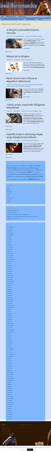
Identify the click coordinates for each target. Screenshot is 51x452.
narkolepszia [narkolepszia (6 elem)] (37, 172)
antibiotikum (30, 84)
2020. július (9, 285)
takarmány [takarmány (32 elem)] (30, 176)
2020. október (10, 279)
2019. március (9, 317)
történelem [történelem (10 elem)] (13, 179)
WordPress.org (6, 433)
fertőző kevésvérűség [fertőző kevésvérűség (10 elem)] (18, 169)
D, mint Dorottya (22, 16)
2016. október (10, 376)
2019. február (9, 319)
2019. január (9, 321)
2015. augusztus (10, 404)
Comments (9, 51)
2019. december (10, 299)
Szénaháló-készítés (30, 19)
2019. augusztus (10, 307)
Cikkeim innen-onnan (11, 16)
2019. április (9, 315)
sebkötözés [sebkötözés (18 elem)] (34, 174)
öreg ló (40, 111)
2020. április (9, 291)
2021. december (10, 253)
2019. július (9, 309)
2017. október (10, 352)
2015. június (9, 408)
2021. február (9, 271)
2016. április (9, 388)
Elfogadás (30, 449)
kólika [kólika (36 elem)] (30, 172)
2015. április (9, 412)
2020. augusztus (10, 283)
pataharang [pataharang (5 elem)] (9, 174)
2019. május (9, 313)
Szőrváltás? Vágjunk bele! (12, 212)
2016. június (9, 384)
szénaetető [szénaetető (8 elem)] (13, 176)
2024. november (10, 226)
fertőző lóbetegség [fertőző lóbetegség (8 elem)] (27, 169)
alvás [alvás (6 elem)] (10, 165)
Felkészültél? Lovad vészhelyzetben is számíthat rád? (17, 214)
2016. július (9, 382)
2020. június (9, 287)
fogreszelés (30, 111)
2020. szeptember (10, 281)
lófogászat (34, 36)
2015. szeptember (10, 402)
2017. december (10, 348)
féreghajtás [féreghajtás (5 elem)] (33, 169)
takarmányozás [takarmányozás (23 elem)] (38, 176)
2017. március (9, 366)
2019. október (10, 303)
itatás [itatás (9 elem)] (41, 169)
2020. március (9, 293)
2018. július (9, 333)
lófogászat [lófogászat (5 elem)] (33, 172)
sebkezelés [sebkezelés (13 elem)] (28, 174)
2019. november (10, 301)
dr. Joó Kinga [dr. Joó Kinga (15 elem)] (35, 165)
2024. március (9, 229)
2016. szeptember (10, 378)
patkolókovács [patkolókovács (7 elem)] (14, 174)
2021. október (10, 257)
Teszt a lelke (9, 199)
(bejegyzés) (6, 429)
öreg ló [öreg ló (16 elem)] (38, 179)
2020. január (9, 297)
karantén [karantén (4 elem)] (16, 172)
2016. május (9, 386)
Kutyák (8, 189)
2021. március (9, 269)
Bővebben (26, 48)
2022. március (9, 247)
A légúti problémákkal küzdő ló (13, 210)
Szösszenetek (10, 197)
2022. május (9, 245)
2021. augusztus (10, 261)
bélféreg (36, 84)
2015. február (9, 416)
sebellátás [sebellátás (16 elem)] (22, 174)
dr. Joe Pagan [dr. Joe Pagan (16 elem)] (28, 165)
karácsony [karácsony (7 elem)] (19, 172)
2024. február (9, 231)
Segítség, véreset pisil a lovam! (13, 218)
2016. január (9, 394)
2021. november (10, 255)
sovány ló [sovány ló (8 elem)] (40, 174)
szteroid (18, 86)
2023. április (9, 239)
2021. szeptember (10, 259)
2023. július (9, 237)
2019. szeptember (10, 305)
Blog (2, 16)
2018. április (9, 339)
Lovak (8, 195)
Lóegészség (17, 36)
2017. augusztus (10, 356)
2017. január (9, 370)
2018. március (9, 342)
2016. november (10, 374)
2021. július (9, 263)
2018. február (9, 344)
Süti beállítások (22, 449)
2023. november (10, 235)
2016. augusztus (10, 380)
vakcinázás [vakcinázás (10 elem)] (21, 179)
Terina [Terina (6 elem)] (8, 179)
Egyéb (8, 187)
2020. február (9, 295)
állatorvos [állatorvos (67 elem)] (32, 179)
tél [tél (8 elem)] (9, 179)
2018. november (10, 325)
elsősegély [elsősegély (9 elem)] (36, 168)
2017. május (9, 362)
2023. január (9, 241)
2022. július (9, 243)
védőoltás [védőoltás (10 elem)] (26, 179)
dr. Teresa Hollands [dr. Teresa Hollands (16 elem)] (29, 168)
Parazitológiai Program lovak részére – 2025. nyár (12, 19)
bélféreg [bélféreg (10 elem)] (23, 165)
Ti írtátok (9, 202)
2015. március (9, 414)
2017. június (9, 360)
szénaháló (39, 36)
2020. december (10, 275)
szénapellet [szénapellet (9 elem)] (23, 176)
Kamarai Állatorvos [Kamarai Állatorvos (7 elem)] (10, 172)
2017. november (10, 350)
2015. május (9, 410)
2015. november (10, 398)
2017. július (9, 358)
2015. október (10, 400)
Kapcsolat (40, 19)
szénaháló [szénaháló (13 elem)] (18, 176)
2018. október (10, 327)
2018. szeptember (10, 329)
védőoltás (22, 86)
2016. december (10, 372)
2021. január (9, 273)
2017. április (9, 364)
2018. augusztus (10, 331)
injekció (8, 86)
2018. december (10, 323)
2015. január (9, 418)
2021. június (9, 265)
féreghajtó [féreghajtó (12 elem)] (37, 170)
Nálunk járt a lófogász (17, 56)
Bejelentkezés (5, 427)
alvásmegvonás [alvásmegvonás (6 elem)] (14, 165)
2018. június (9, 335)
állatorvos (29, 36)
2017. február (9, 368)
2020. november (10, 277)
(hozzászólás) (6, 431)
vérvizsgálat (27, 86)
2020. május (9, 289)
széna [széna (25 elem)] (9, 176)
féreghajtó (40, 84)
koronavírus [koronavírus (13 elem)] (24, 172)
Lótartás (22, 36)
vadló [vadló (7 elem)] (17, 179)
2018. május (9, 337)
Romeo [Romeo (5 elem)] (18, 174)
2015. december (10, 396)
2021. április (9, 267)
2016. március (9, 390)
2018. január (9, 346)
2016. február (9, 392)
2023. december (10, 233)
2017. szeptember (10, 354)
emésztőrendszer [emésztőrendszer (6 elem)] (10, 169)
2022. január (9, 251)
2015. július (9, 406)
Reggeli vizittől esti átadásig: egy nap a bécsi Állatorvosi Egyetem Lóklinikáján (22, 216)
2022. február (9, 249)
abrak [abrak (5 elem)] (8, 165)
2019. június (9, 311)
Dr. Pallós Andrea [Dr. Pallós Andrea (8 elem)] (20, 168)
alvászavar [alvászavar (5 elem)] (19, 165)
